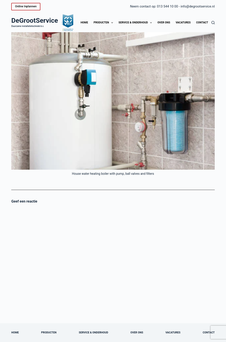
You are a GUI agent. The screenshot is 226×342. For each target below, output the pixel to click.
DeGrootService (34, 20)
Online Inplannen (25, 6)
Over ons (163, 22)
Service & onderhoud (136, 22)
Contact (202, 22)
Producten (104, 22)
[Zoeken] (213, 22)
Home (84, 22)
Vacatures (183, 22)
